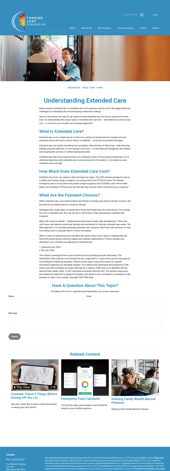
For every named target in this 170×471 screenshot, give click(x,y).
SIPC (162, 450)
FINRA (156, 450)
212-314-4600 (139, 450)
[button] (72, 20)
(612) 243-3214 (129, 7)
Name (11, 288)
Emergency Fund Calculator (80, 391)
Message (12, 305)
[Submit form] (14, 329)
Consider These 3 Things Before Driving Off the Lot (34, 388)
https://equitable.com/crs (59, 469)
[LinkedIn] (142, 6)
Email (88, 288)
